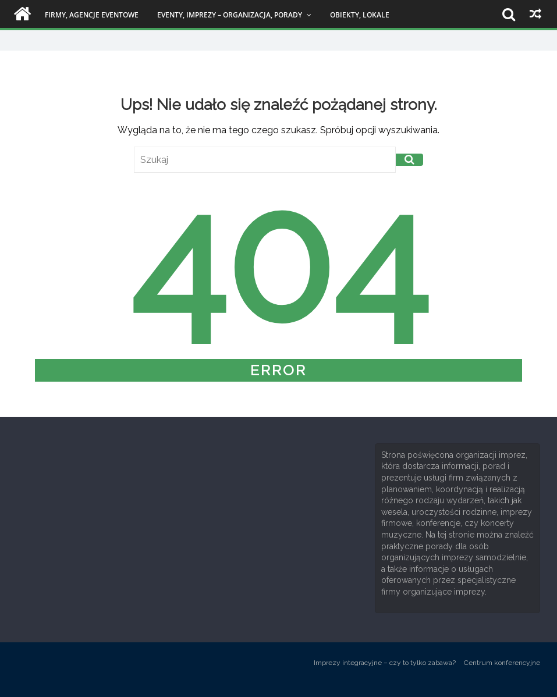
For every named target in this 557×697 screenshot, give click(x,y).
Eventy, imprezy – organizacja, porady (229, 15)
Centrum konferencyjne (502, 663)
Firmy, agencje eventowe (92, 15)
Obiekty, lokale (359, 15)
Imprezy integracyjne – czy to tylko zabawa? (385, 663)
